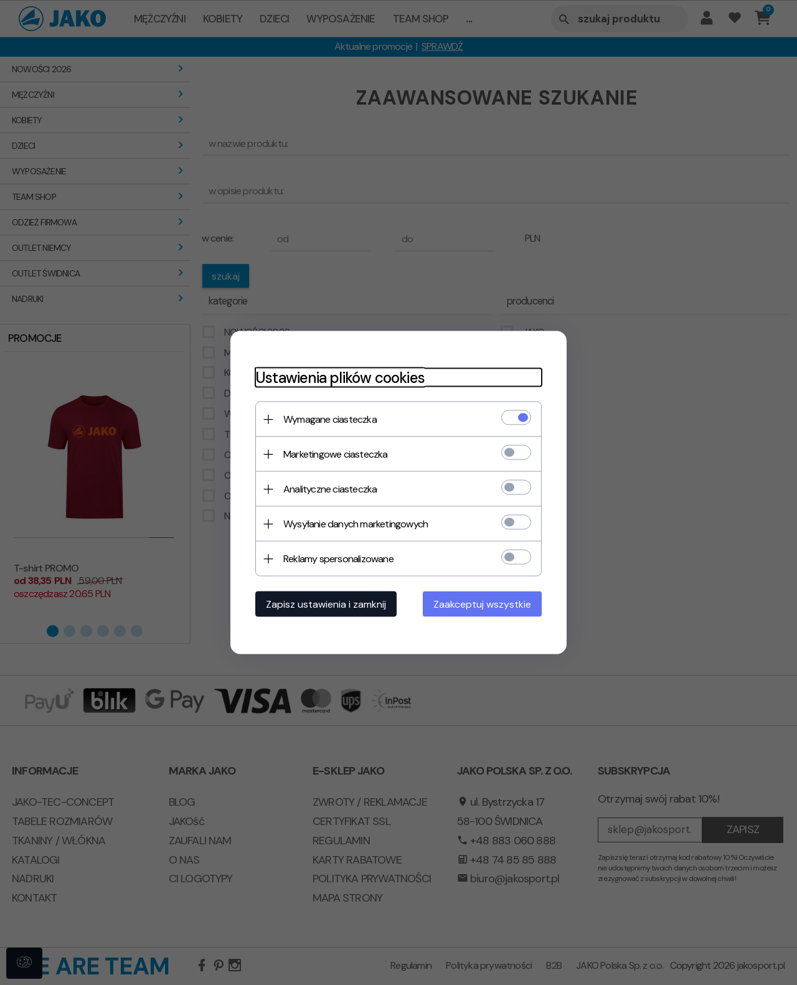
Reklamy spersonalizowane (338, 558)
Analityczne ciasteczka (330, 489)
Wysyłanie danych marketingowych (355, 523)
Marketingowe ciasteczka (335, 454)
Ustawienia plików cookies (340, 378)
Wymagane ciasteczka (330, 419)
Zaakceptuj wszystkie (482, 604)
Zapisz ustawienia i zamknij (326, 604)
